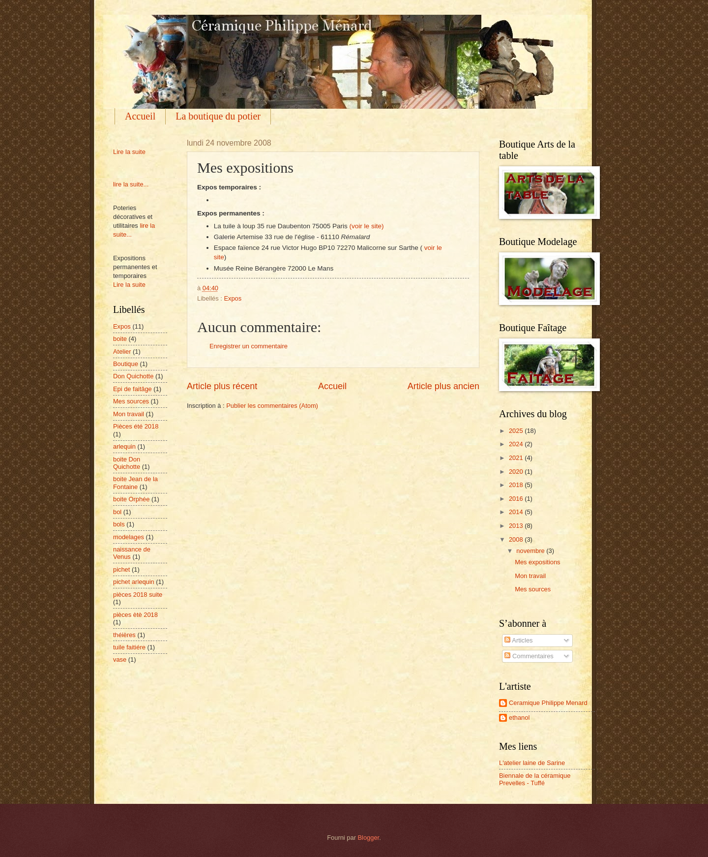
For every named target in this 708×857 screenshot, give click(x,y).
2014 (517, 512)
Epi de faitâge (132, 389)
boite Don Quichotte (126, 463)
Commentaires (528, 656)
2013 (517, 525)
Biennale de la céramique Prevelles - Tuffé (534, 779)
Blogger (369, 837)
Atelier (122, 351)
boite (120, 338)
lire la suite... (130, 184)
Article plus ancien (443, 386)
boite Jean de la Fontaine (135, 482)
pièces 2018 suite (137, 594)
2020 (517, 471)
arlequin (124, 446)
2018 (517, 485)
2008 (517, 539)
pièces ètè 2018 (135, 614)
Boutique (125, 363)
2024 (517, 444)
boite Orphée (131, 499)
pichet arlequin (133, 581)
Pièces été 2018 (135, 426)
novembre (531, 550)
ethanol (519, 717)
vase (119, 659)
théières (124, 635)
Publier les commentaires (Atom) (272, 405)
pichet (121, 569)
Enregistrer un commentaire (248, 346)
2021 (517, 457)
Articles (518, 640)
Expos (232, 298)
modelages (128, 537)
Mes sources (131, 401)
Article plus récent (222, 386)
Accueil (140, 116)
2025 (517, 430)
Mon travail (128, 414)
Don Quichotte (133, 376)
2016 (517, 498)
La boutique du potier (218, 116)
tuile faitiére (129, 647)
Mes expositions (537, 562)
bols (119, 524)
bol (117, 512)
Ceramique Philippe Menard (548, 702)
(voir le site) (367, 226)
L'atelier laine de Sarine (532, 762)
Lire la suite (129, 151)
